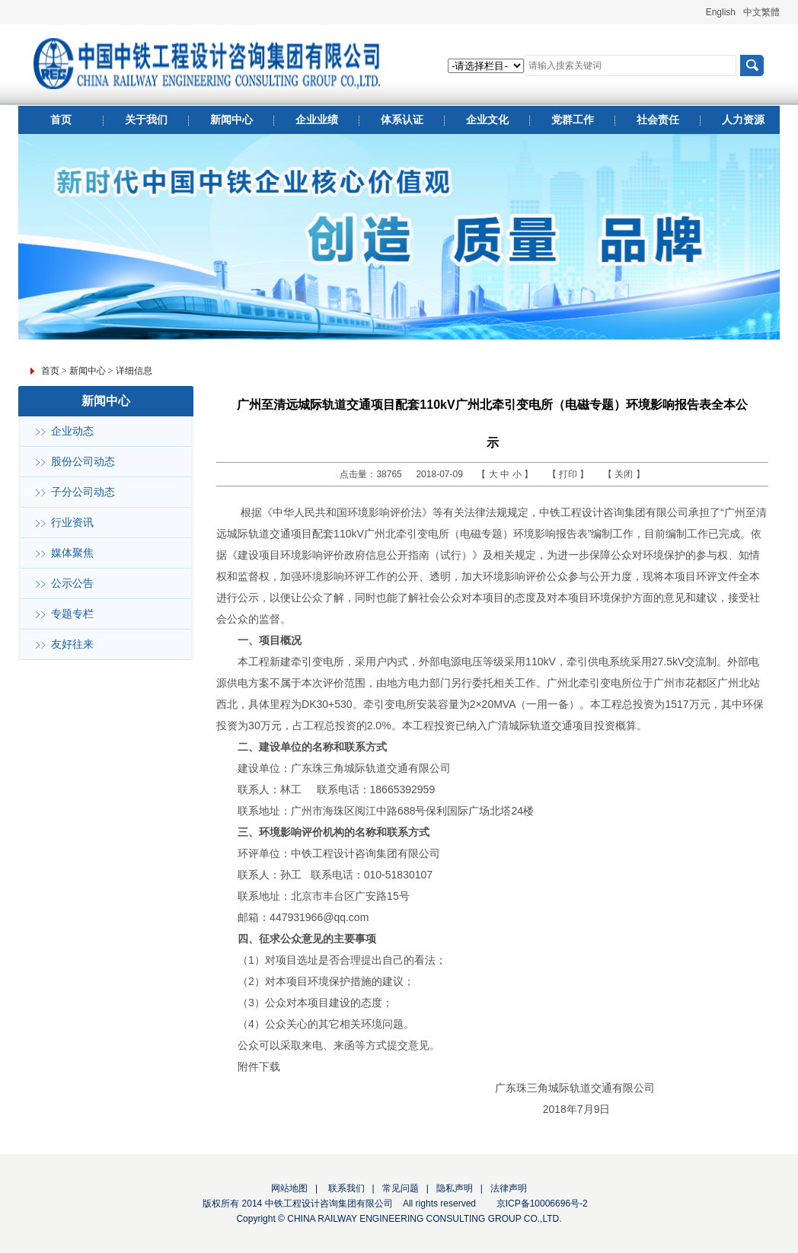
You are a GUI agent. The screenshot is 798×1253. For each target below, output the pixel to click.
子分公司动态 (83, 492)
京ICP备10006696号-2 (542, 1203)
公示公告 (72, 583)
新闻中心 (87, 370)
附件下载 (259, 1066)
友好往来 (72, 644)
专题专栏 (72, 614)
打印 (569, 474)
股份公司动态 (83, 461)
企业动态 (72, 431)
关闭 (624, 474)
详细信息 (134, 370)
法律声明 (508, 1188)
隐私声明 (454, 1188)
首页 (50, 370)
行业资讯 (72, 522)
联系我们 (344, 1188)
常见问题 (400, 1188)
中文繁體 (761, 12)
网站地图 (289, 1188)
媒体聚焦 (72, 553)
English (721, 12)
